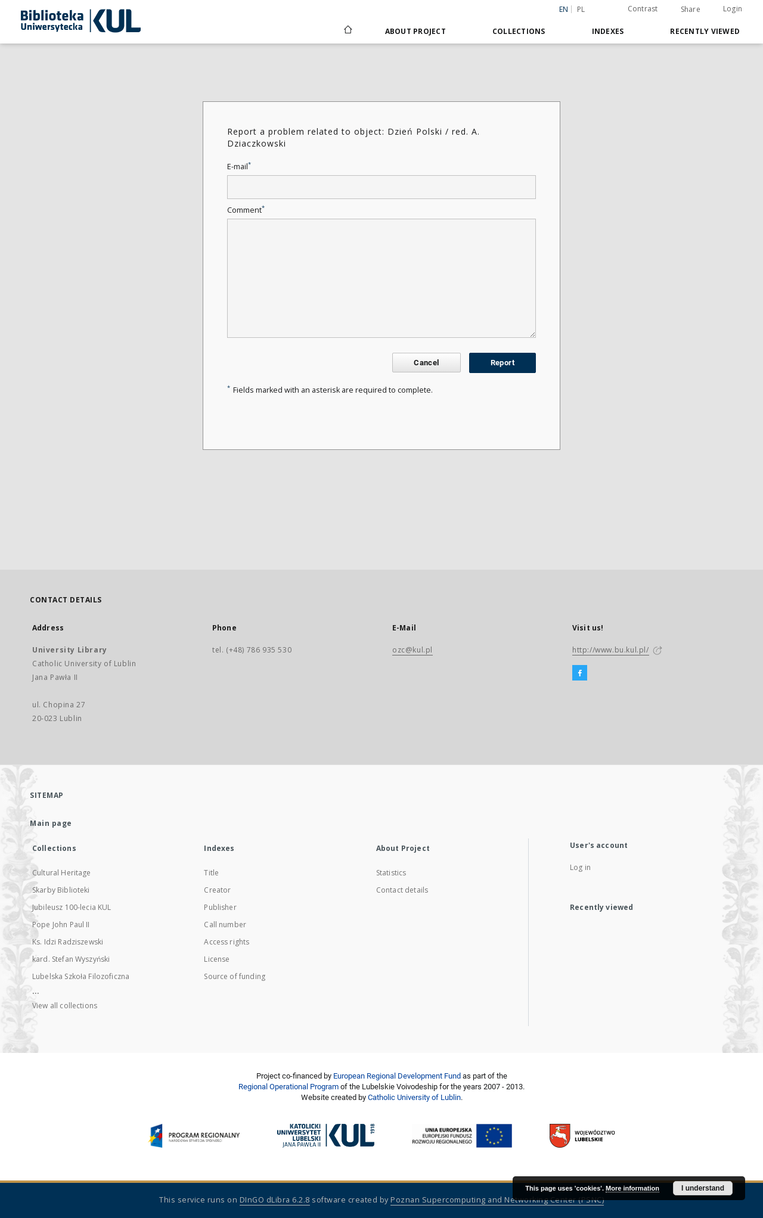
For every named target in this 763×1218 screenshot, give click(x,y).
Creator (217, 890)
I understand (702, 1188)
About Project (415, 31)
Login (732, 9)
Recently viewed (705, 31)
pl (581, 9)
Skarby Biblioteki (61, 890)
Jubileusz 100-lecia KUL (71, 907)
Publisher (220, 907)
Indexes (608, 31)
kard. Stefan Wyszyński (71, 959)
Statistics (391, 873)
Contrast (643, 9)
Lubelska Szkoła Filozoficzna (80, 976)
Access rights (226, 942)
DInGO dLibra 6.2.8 (275, 1200)
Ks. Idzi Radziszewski (67, 942)
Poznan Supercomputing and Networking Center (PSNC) (497, 1200)
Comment (246, 210)
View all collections (64, 1006)
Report (502, 362)
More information (632, 1188)
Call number (225, 924)
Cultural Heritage (61, 873)
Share (690, 9)
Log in (580, 867)
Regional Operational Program (288, 1086)
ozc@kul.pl (412, 650)
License (216, 959)
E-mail (239, 166)
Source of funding (234, 976)
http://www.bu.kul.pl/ (610, 650)
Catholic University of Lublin (414, 1097)
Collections (518, 31)
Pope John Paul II (61, 924)
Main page (51, 823)
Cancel (426, 362)
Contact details (402, 890)
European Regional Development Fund (397, 1075)
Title (211, 873)
